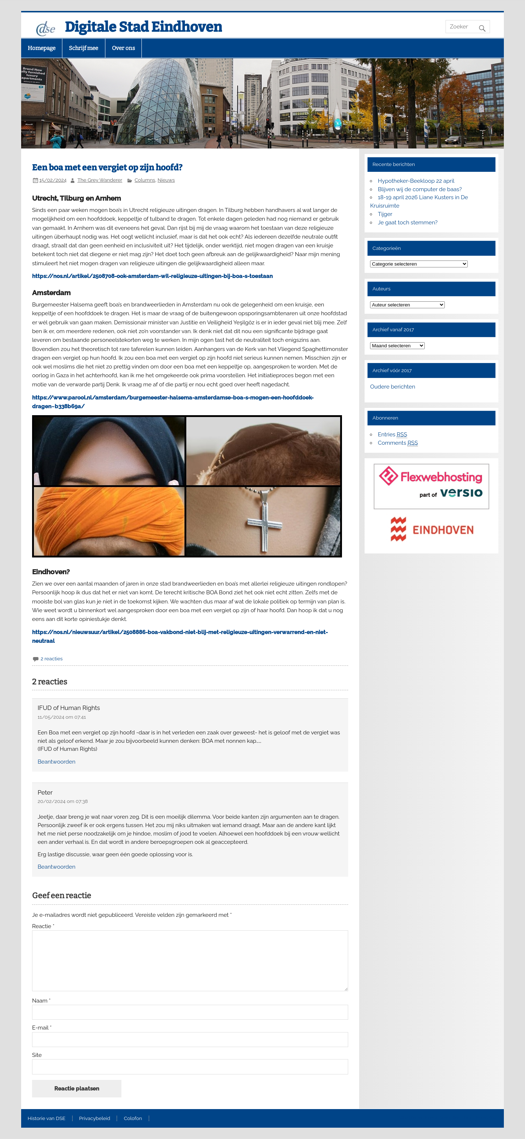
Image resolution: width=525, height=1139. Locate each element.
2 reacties (51, 658)
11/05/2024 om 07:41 (62, 717)
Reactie (43, 926)
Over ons (123, 48)
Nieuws (166, 180)
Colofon (133, 1118)
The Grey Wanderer (99, 180)
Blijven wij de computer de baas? (420, 189)
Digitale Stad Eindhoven (143, 27)
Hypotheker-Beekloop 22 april (416, 181)
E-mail (42, 1028)
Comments (398, 443)
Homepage (41, 48)
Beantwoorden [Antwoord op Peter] (56, 867)
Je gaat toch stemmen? (408, 222)
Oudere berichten (392, 386)
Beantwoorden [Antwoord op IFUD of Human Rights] (56, 761)
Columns (145, 180)
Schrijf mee (83, 48)
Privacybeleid (94, 1118)
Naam (41, 1001)
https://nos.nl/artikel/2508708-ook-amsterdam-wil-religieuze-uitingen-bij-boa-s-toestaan (152, 276)
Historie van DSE (47, 1118)
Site (37, 1055)
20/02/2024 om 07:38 (63, 801)
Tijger (385, 214)
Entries (392, 434)
